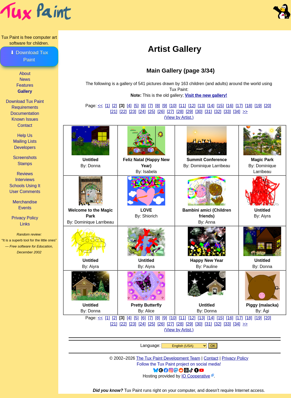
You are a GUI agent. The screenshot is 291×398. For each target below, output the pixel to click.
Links (25, 224)
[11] (182, 105)
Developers (25, 147)
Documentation (25, 113)
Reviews (25, 173)
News (24, 79)
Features (24, 85)
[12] (192, 105)
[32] (217, 111)
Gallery (25, 91)
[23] (132, 111)
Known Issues (25, 119)
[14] (210, 105)
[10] (173, 105)
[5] (136, 105)
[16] (229, 105)
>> (245, 111)
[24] (142, 111)
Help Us (24, 135)
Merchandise (25, 202)
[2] (114, 105)
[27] (170, 111)
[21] (113, 111)
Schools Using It (25, 185)
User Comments (25, 191)
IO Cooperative (195, 376)
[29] (189, 111)
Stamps (25, 163)
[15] (220, 105)
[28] (180, 111)
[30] (198, 111)
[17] (239, 105)
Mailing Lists (24, 141)
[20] (267, 105)
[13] (201, 105)
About (24, 73)
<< (100, 105)
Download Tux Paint (25, 101)
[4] (129, 105)
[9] (164, 105)
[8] (157, 105)
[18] (248, 105)
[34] (236, 111)
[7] (150, 105)
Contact (25, 125)
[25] (151, 111)
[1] (107, 105)
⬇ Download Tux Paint (29, 56)
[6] (143, 105)
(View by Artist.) (179, 117)
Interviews (24, 179)
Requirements (25, 107)
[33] (227, 111)
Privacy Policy (25, 218)
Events (24, 208)
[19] (258, 105)
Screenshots (25, 157)
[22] (123, 111)
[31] (208, 111)
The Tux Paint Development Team (168, 358)
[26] (161, 111)
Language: (150, 345)
